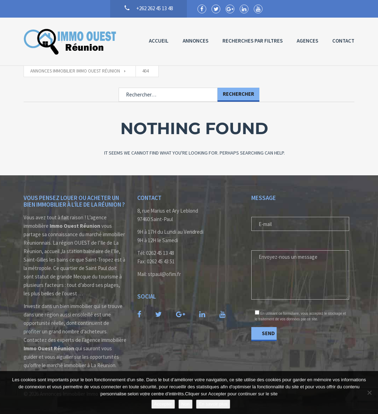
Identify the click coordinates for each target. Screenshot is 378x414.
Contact (343, 40)
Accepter (163, 404)
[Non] (369, 392)
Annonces (195, 40)
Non (185, 404)
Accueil (159, 40)
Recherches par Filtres (252, 40)
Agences (307, 40)
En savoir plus (213, 404)
